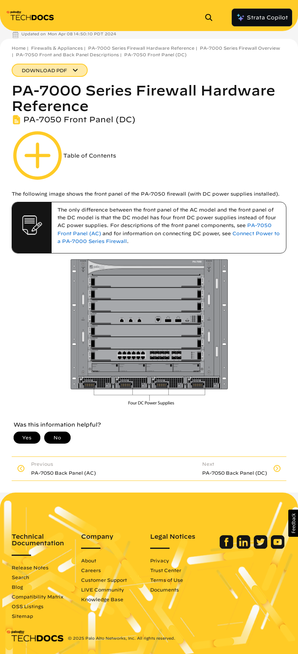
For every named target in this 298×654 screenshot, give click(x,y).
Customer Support (104, 580)
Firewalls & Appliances (57, 47)
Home (19, 47)
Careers (91, 570)
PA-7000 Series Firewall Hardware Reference (141, 47)
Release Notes (30, 567)
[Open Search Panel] (211, 17)
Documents (164, 589)
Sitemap (22, 616)
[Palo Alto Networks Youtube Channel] (277, 547)
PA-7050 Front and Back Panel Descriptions (67, 54)
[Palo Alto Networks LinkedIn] (244, 547)
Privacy (159, 560)
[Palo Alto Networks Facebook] (227, 547)
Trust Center (165, 570)
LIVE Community (102, 589)
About (88, 560)
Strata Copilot (262, 17)
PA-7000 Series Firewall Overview (240, 47)
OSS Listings (27, 606)
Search (20, 577)
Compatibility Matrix (37, 596)
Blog (17, 587)
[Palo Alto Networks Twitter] (261, 547)
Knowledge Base (102, 599)
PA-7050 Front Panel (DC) (155, 54)
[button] (293, 523)
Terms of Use (166, 580)
